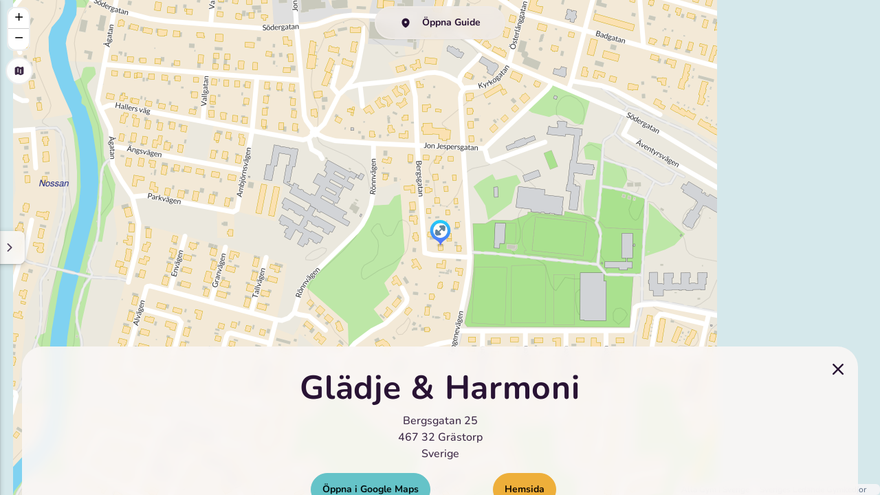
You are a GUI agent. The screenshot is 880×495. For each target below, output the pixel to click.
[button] (440, 234)
